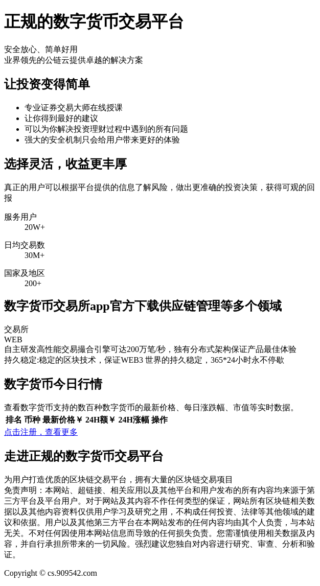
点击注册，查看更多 (41, 432)
